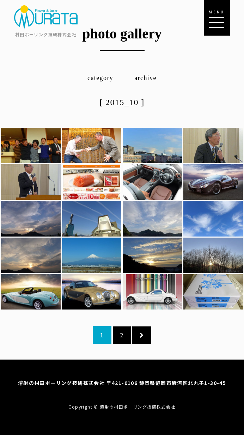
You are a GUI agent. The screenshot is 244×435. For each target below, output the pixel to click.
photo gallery (122, 34)
